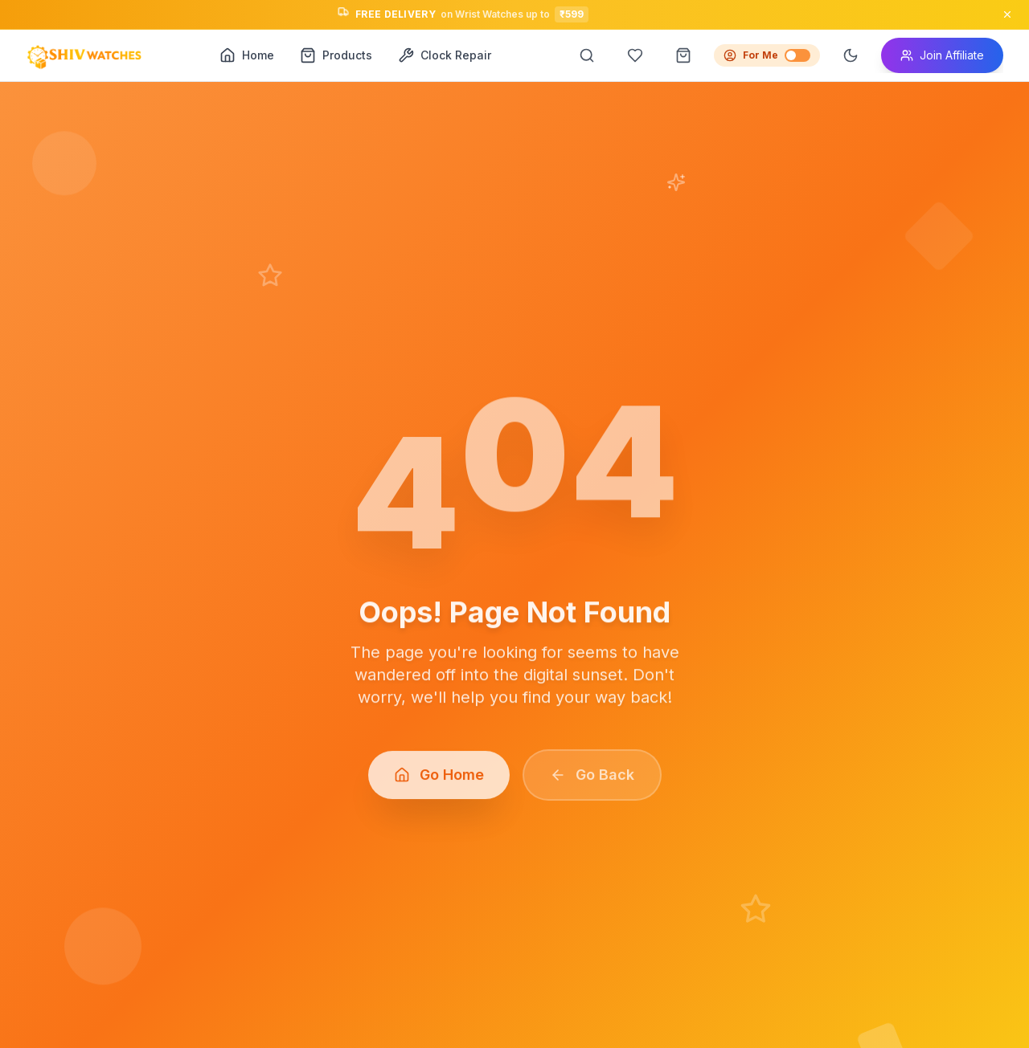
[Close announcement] (1007, 14)
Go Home (439, 779)
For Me (767, 55)
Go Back (592, 779)
